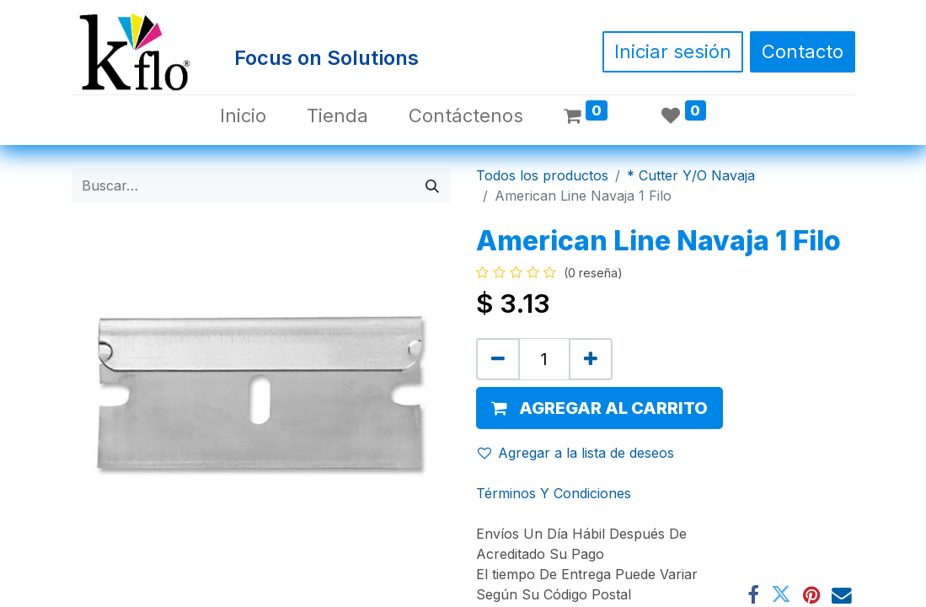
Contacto (802, 51)
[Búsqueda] (432, 185)
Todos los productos (542, 175)
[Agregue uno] (591, 359)
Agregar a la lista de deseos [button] (576, 452)
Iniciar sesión (672, 51)
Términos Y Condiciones (553, 493)
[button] (599, 408)
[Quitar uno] (498, 359)
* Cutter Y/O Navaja (691, 175)
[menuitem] (243, 116)
